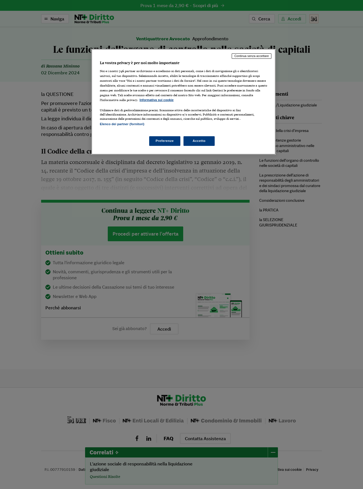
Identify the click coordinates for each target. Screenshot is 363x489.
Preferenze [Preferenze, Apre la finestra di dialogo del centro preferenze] (165, 140)
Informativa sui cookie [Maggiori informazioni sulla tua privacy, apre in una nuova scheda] (157, 100)
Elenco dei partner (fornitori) (122, 124)
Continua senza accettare (251, 56)
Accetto (199, 140)
